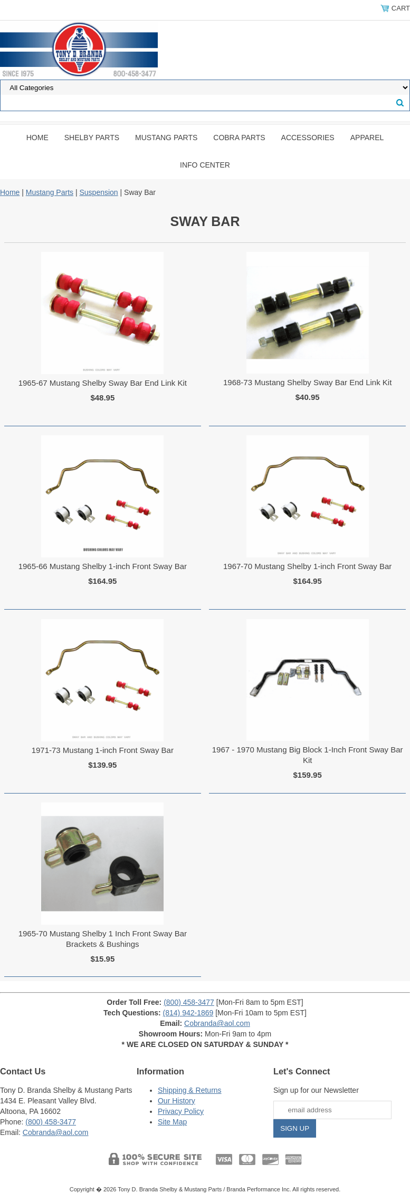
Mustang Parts (166, 137)
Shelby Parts (91, 137)
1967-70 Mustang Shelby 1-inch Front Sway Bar (307, 566)
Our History (176, 1101)
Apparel (367, 137)
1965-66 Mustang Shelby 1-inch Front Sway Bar (102, 566)
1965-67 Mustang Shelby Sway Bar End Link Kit (102, 382)
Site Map (172, 1122)
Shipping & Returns (190, 1090)
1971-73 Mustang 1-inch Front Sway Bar (103, 750)
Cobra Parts (239, 137)
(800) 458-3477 (189, 1002)
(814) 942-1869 (188, 1013)
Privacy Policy (181, 1111)
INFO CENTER (205, 165)
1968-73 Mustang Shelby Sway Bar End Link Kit (307, 382)
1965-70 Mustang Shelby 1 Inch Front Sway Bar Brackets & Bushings (102, 938)
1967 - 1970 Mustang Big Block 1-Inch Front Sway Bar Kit (307, 755)
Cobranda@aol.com (217, 1023)
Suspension (98, 192)
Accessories (308, 137)
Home (37, 137)
